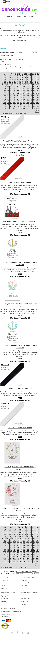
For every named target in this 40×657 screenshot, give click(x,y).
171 (11, 97)
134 (34, 90)
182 (11, 99)
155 (31, 94)
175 (24, 97)
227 (14, 106)
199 (31, 101)
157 (37, 94)
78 (12, 83)
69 (27, 81)
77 (10, 83)
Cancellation (24, 586)
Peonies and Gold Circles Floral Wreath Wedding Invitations (20, 509)
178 (34, 97)
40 (30, 77)
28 (38, 76)
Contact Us (24, 580)
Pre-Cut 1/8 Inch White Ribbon (20, 428)
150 (14, 94)
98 (25, 85)
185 (21, 99)
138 (11, 92)
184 (18, 99)
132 (27, 90)
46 (7, 79)
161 (14, 95)
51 (20, 79)
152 (21, 94)
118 (18, 88)
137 (8, 92)
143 (27, 92)
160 (11, 95)
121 (27, 88)
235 (4, 108)
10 (30, 74)
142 (24, 92)
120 (24, 88)
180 (4, 99)
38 (25, 77)
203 (8, 103)
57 (35, 79)
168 (37, 95)
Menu (6, 1)
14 (2, 76)
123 (34, 88)
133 (31, 90)
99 (28, 85)
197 (24, 101)
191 (4, 101)
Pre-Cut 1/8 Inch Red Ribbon (20, 182)
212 (37, 103)
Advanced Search (5, 64)
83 (25, 83)
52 (22, 79)
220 (27, 105)
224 (4, 106)
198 (27, 101)
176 (27, 97)
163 (21, 95)
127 (11, 90)
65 (17, 81)
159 (8, 95)
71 (33, 81)
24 (27, 76)
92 (10, 85)
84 (27, 83)
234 (37, 106)
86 (33, 83)
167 (34, 95)
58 (38, 79)
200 (34, 101)
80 (17, 83)
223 (37, 105)
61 (7, 81)
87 (35, 83)
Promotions (4, 588)
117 (14, 88)
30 (5, 77)
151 (18, 94)
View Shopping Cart (26, 598)
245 (37, 108)
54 (27, 79)
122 (31, 88)
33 (12, 77)
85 (30, 83)
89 (2, 85)
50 (17, 79)
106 (14, 86)
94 (15, 85)
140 (18, 92)
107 (18, 86)
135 (37, 90)
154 (27, 94)
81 (20, 83)
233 (34, 106)
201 (37, 101)
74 (2, 83)
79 (15, 83)
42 (35, 77)
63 (12, 81)
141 (21, 92)
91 (7, 85)
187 (27, 99)
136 (4, 92)
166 (31, 95)
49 (15, 79)
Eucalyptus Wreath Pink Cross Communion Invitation (20, 305)
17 (10, 76)
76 (7, 83)
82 (22, 83)
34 (15, 77)
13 (38, 74)
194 (14, 101)
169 (4, 97)
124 (37, 88)
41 (33, 77)
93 (13, 85)
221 (31, 105)
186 (24, 99)
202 (4, 103)
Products (8, 59)
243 (31, 108)
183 (14, 99)
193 (11, 101)
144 (31, 92)
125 (4, 90)
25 (30, 76)
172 (14, 97)
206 (18, 103)
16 (7, 76)
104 (8, 86)
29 (2, 77)
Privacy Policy (4, 598)
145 (34, 92)
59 (2, 81)
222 (34, 105)
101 (34, 85)
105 (11, 86)
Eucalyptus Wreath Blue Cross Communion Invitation (20, 346)
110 (27, 86)
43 (38, 77)
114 (4, 88)
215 (11, 105)
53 (25, 79)
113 (37, 86)
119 (21, 88)
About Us (3, 583)
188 (31, 99)
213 (4, 105)
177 (31, 97)
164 (24, 95)
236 (8, 108)
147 (4, 94)
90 (5, 85)
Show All (36, 110)
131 (24, 90)
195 (18, 101)
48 (12, 79)
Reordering (24, 604)
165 (27, 95)
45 (5, 79)
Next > (37, 112)
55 (30, 79)
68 (25, 81)
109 (24, 86)
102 (37, 85)
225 (8, 106)
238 (14, 108)
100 (31, 85)
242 (27, 108)
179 (37, 97)
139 (14, 92)
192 (8, 101)
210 (31, 103)
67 (22, 81)
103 (4, 86)
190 (37, 99)
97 (23, 85)
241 (24, 108)
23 (25, 76)
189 (34, 99)
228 (18, 106)
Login (22, 596)
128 (14, 90)
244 (34, 108)
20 (17, 76)
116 (11, 88)
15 (5, 76)
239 (18, 108)
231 (27, 106)
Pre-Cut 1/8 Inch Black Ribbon (20, 388)
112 (34, 86)
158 (4, 95)
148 (8, 94)
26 (33, 76)
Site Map (3, 601)
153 (24, 94)
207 (21, 103)
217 (18, 105)
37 (22, 77)
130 (21, 90)
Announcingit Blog (6, 580)
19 (15, 76)
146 (37, 92)
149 (11, 94)
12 (35, 74)
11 (33, 74)
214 (8, 105)
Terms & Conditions (26, 583)
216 (14, 105)
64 (15, 81)
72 (35, 81)
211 (34, 103)
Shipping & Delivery (6, 596)
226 (11, 106)
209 (27, 103)
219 (24, 105)
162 (18, 95)
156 (34, 94)
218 (21, 105)
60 (5, 81)
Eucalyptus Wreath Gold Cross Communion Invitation (20, 263)
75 (5, 83)
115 (8, 88)
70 (30, 81)
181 (8, 99)
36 (20, 77)
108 (21, 86)
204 (11, 103)
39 (27, 77)
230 (24, 106)
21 (20, 76)
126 (8, 90)
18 (12, 76)
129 (18, 90)
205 (14, 103)
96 (20, 85)
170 (8, 97)
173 (18, 97)
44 (2, 79)
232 (31, 106)
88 (38, 83)
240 (21, 108)
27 (35, 76)
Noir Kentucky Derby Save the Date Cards (20, 221)
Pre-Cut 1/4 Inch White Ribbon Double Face (20, 141)
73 (38, 81)
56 (33, 79)
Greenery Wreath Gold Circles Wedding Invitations (20, 468)
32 (10, 77)
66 (20, 81)
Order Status (24, 601)
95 (18, 85)
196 (21, 101)
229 (21, 106)
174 (21, 97)
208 (24, 103)
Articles (3, 586)
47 (10, 79)
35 (17, 77)
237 (11, 108)
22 (22, 76)
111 (31, 86)
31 (7, 77)
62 (10, 81)
